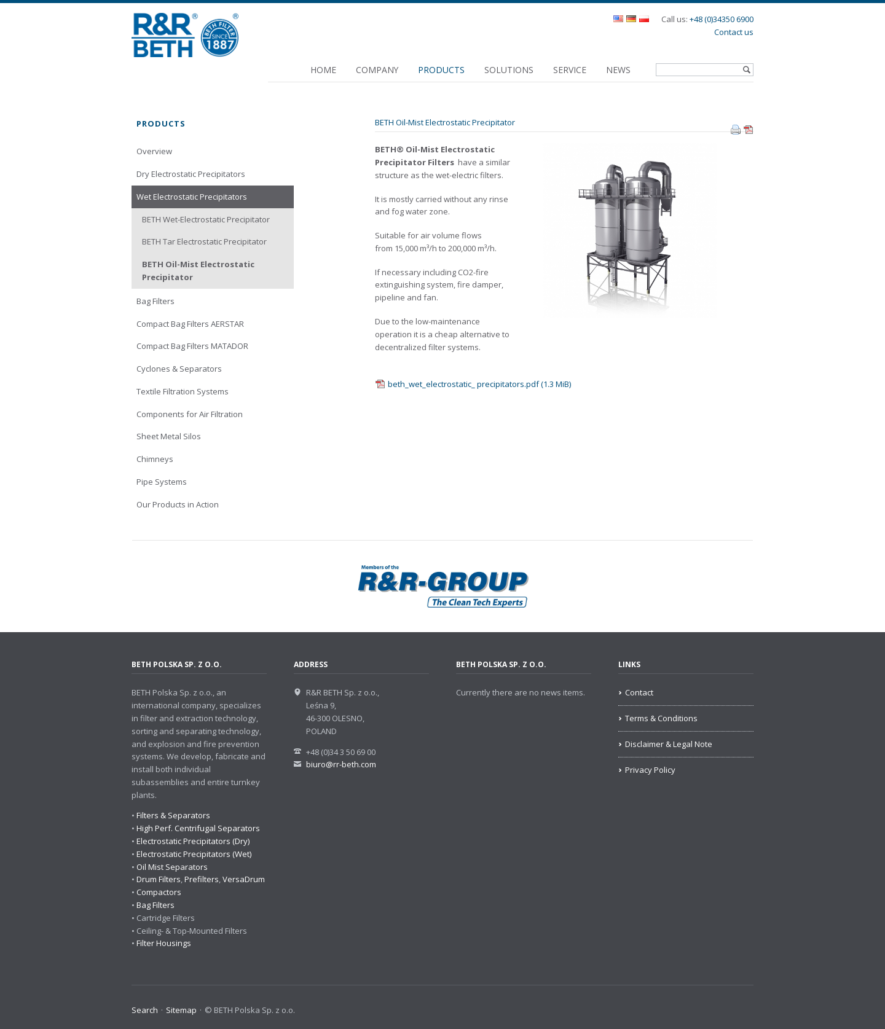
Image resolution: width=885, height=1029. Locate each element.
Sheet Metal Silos (168, 436)
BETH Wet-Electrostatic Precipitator (206, 219)
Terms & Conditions (661, 718)
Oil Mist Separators (172, 866)
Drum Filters (158, 879)
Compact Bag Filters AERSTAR (190, 323)
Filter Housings (163, 943)
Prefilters (201, 879)
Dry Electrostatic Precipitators (190, 173)
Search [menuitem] (145, 1009)
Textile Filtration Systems (182, 391)
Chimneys (154, 458)
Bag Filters (155, 301)
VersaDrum (243, 879)
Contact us (733, 31)
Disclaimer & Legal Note (668, 743)
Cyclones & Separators (179, 368)
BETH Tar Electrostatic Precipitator (204, 241)
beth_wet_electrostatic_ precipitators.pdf (479, 383)
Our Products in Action (177, 504)
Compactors (158, 892)
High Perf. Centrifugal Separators (198, 828)
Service (569, 70)
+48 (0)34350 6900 (721, 19)
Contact (639, 692)
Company (377, 70)
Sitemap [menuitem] (181, 1009)
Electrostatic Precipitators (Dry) (193, 841)
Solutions (508, 70)
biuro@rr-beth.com (341, 764)
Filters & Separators (173, 815)
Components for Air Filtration (189, 414)
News (618, 70)
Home (323, 70)
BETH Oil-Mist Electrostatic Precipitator (198, 271)
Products (441, 70)
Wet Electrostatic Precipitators (191, 196)
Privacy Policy (650, 769)
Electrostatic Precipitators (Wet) (193, 853)
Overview (154, 151)
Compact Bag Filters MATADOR (192, 345)
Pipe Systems (161, 481)
